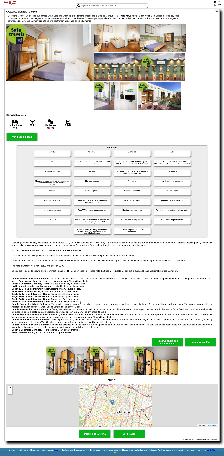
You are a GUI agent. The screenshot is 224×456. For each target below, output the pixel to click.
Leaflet (200, 425)
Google (56, 450)
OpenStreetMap (211, 425)
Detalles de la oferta (95, 434)
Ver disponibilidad (22, 137)
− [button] (10, 392)
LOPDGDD (211, 450)
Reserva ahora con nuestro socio (167, 342)
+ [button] (10, 388)
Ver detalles (129, 434)
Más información (200, 342)
